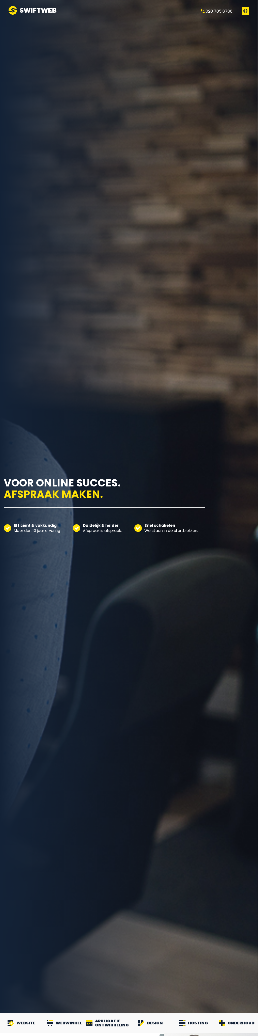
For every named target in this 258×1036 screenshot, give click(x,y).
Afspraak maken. (53, 497)
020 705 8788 (217, 11)
